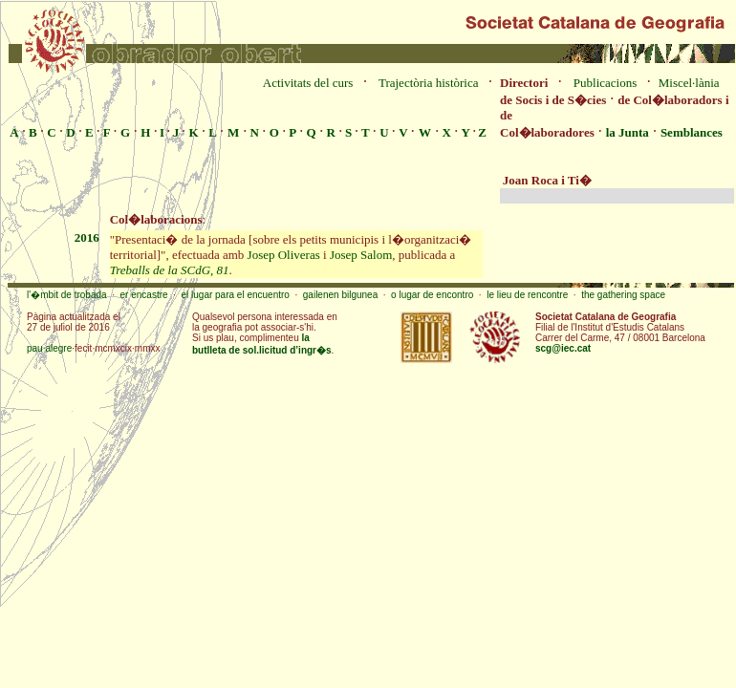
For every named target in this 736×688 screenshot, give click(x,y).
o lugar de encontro (432, 295)
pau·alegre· (51, 348)
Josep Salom (361, 254)
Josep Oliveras (284, 254)
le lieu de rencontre (527, 295)
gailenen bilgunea (340, 295)
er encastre (144, 295)
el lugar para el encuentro (235, 295)
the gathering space (623, 295)
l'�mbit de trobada (67, 295)
